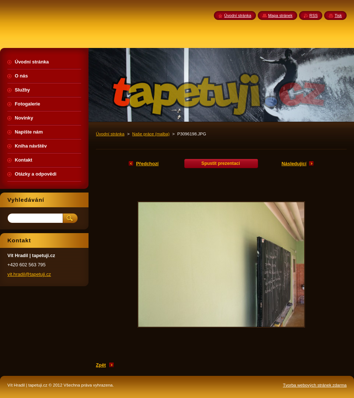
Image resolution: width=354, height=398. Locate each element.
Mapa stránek (280, 15)
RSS (313, 15)
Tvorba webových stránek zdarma (315, 385)
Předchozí (147, 163)
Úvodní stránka (110, 134)
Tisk (338, 15)
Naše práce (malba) (151, 134)
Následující (293, 163)
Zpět (101, 365)
